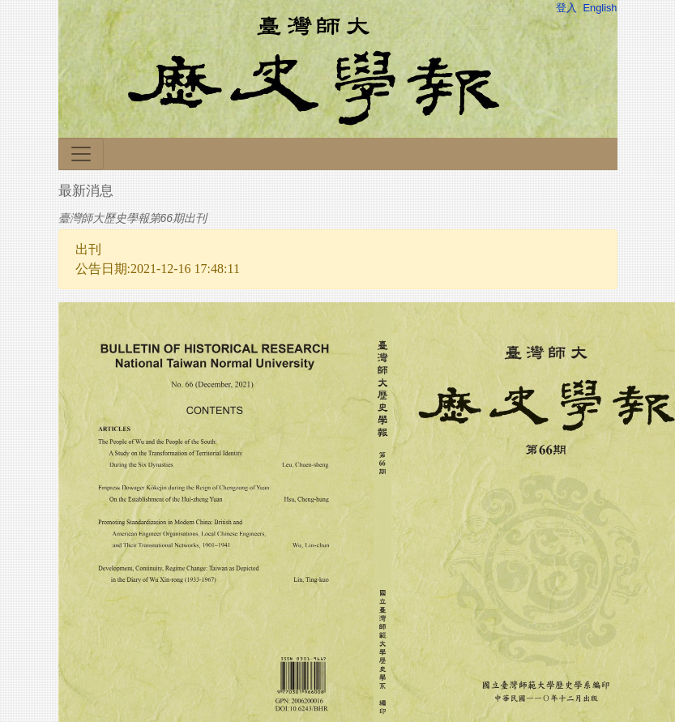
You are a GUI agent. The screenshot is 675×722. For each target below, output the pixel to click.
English (600, 8)
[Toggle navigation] (81, 154)
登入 (566, 8)
